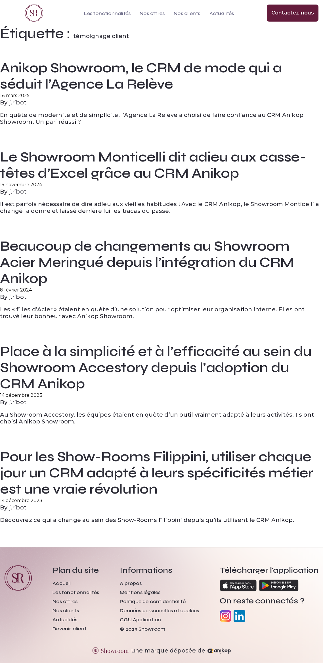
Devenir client (69, 629)
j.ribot (17, 102)
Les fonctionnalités (107, 13)
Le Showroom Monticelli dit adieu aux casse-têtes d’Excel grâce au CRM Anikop (153, 165)
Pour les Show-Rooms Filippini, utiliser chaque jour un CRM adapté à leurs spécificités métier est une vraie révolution (156, 473)
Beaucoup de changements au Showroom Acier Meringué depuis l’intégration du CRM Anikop (147, 262)
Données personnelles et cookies (159, 610)
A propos (131, 583)
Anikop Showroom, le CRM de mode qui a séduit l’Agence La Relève (141, 76)
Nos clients (187, 13)
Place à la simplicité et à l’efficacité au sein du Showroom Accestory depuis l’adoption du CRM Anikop (156, 367)
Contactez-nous (292, 13)
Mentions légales (140, 592)
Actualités (221, 13)
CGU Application (140, 619)
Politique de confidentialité (153, 601)
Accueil (62, 583)
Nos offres (152, 13)
